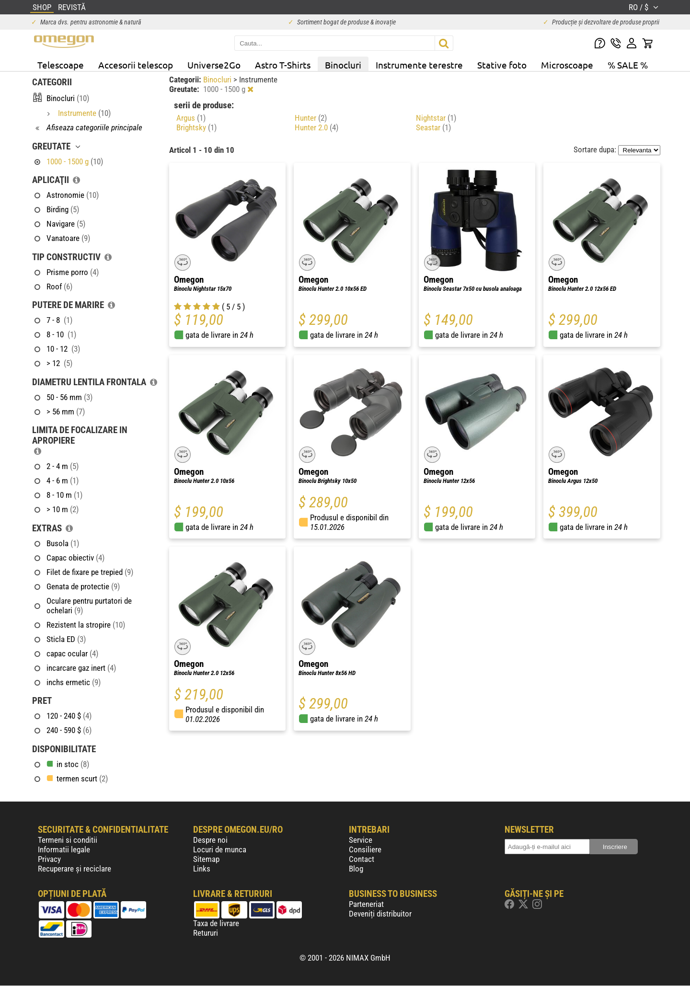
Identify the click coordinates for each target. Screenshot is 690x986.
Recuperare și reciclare (74, 868)
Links (201, 868)
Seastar (433, 127)
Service (360, 840)
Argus (191, 118)
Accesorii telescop (135, 64)
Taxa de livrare (216, 923)
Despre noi (210, 840)
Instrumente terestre (419, 64)
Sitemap (206, 859)
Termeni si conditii (67, 840)
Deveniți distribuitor (380, 913)
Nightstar (436, 118)
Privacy (49, 859)
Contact (361, 859)
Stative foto (502, 64)
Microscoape (567, 64)
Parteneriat (366, 904)
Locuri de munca (219, 849)
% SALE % (628, 64)
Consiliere (365, 849)
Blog (356, 868)
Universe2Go (214, 64)
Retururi (205, 933)
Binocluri (343, 64)
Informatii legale (64, 849)
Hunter (311, 118)
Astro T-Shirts (282, 64)
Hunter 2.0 (316, 127)
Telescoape (60, 64)
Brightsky (196, 127)
